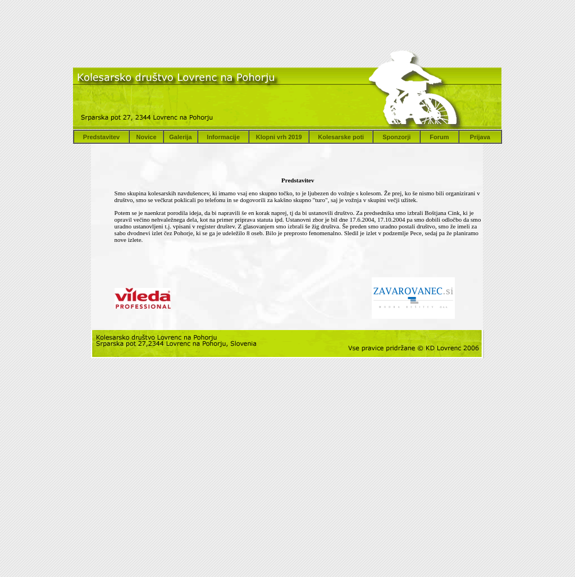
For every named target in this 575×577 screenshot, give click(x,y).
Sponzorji (396, 137)
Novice (146, 137)
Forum (439, 137)
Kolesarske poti (341, 137)
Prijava (480, 137)
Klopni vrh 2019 (279, 137)
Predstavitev (101, 137)
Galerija (180, 137)
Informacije (223, 137)
